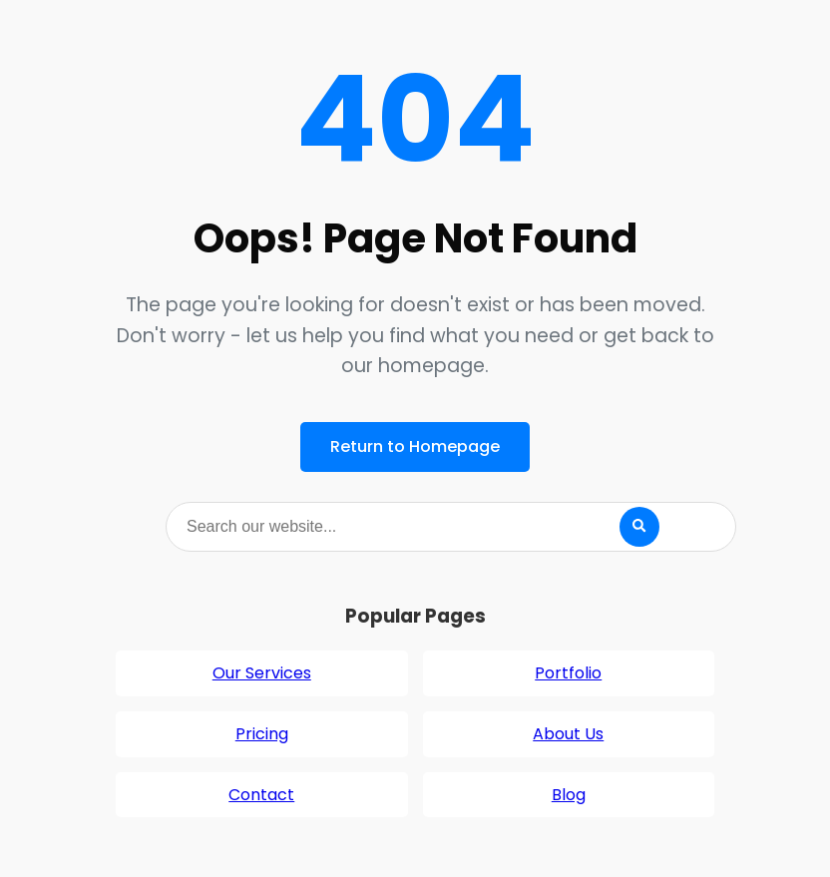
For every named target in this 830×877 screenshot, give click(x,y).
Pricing (261, 733)
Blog (569, 794)
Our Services (261, 672)
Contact (261, 794)
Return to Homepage (415, 446)
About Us (568, 733)
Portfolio (568, 672)
